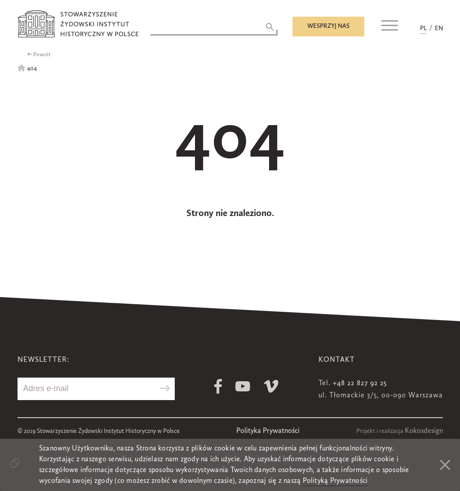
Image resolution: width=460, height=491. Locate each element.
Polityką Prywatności (335, 481)
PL (423, 28)
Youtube (243, 386)
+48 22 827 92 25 (360, 383)
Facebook (218, 386)
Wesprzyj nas (328, 26)
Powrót (42, 55)
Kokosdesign (424, 431)
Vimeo (271, 386)
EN (439, 28)
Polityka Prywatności (268, 431)
